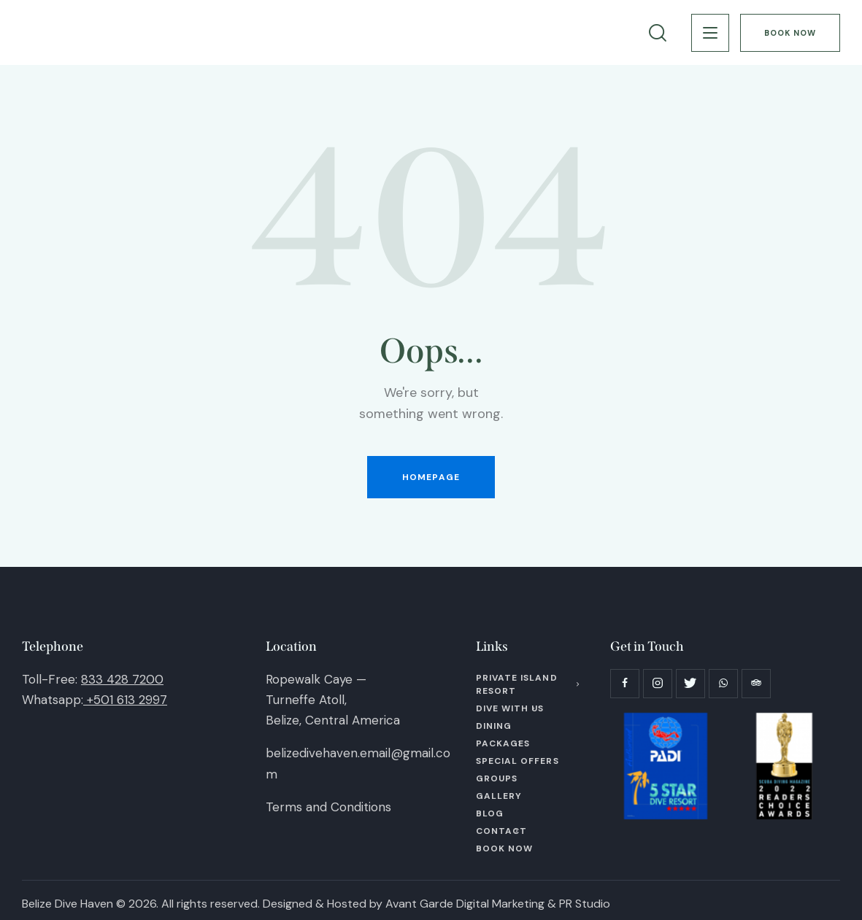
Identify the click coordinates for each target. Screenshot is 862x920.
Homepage (431, 477)
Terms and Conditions (328, 807)
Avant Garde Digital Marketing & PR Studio (497, 903)
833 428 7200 (122, 679)
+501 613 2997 (127, 700)
